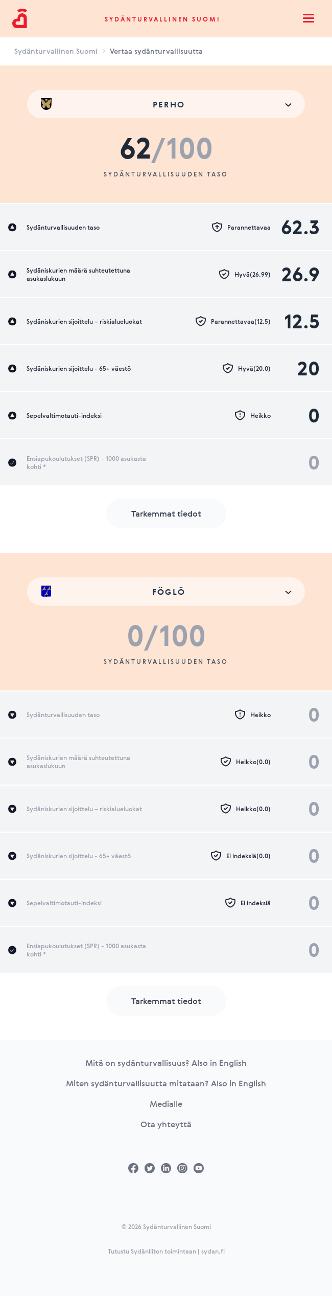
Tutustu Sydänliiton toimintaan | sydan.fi (166, 1251)
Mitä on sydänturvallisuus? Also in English (166, 1062)
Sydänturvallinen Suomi (163, 19)
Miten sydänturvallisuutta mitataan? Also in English (166, 1083)
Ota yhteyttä (166, 1124)
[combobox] (166, 104)
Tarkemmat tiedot (166, 513)
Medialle (166, 1103)
